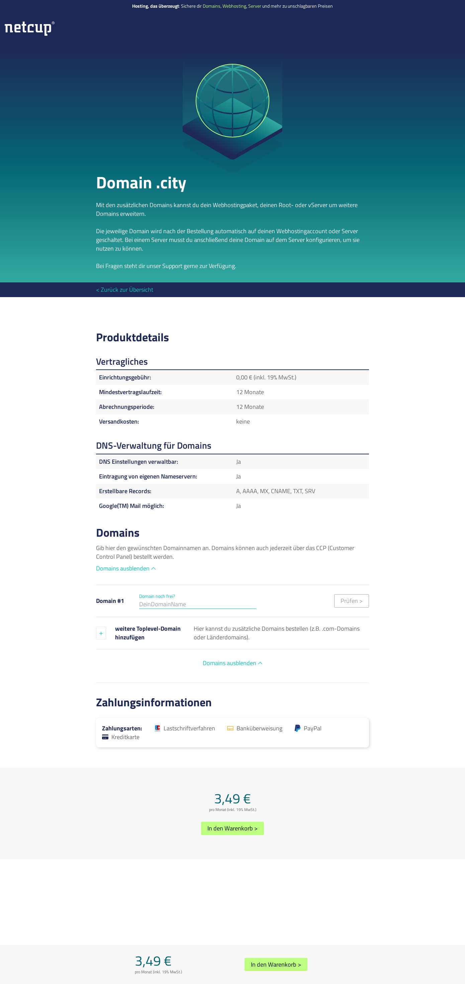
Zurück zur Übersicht (127, 289)
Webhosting (234, 6)
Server (254, 6)
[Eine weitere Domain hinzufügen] (101, 633)
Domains (211, 6)
